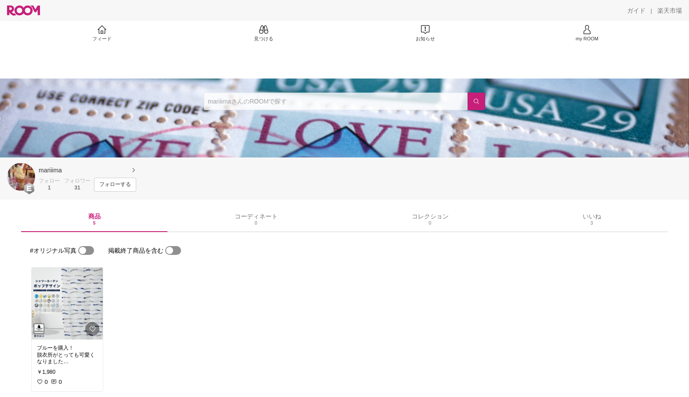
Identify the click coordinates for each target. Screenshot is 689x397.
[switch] (86, 250)
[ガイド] (636, 10)
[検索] (476, 101)
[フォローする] (115, 185)
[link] (67, 304)
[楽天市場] (669, 10)
